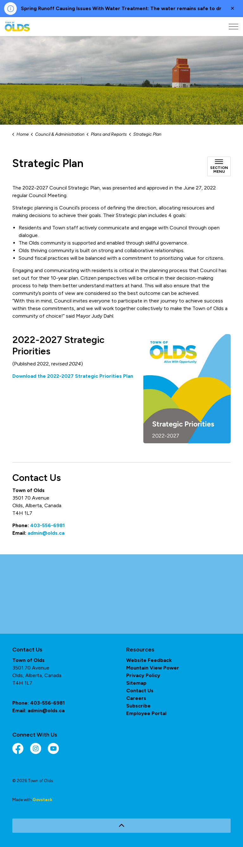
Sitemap (136, 683)
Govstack (42, 799)
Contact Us (139, 691)
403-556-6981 (47, 525)
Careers (136, 698)
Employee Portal (146, 713)
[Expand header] (233, 26)
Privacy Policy (143, 675)
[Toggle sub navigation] (219, 166)
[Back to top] (121, 826)
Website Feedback (149, 660)
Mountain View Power (152, 668)
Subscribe (138, 706)
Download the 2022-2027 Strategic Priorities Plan (72, 376)
